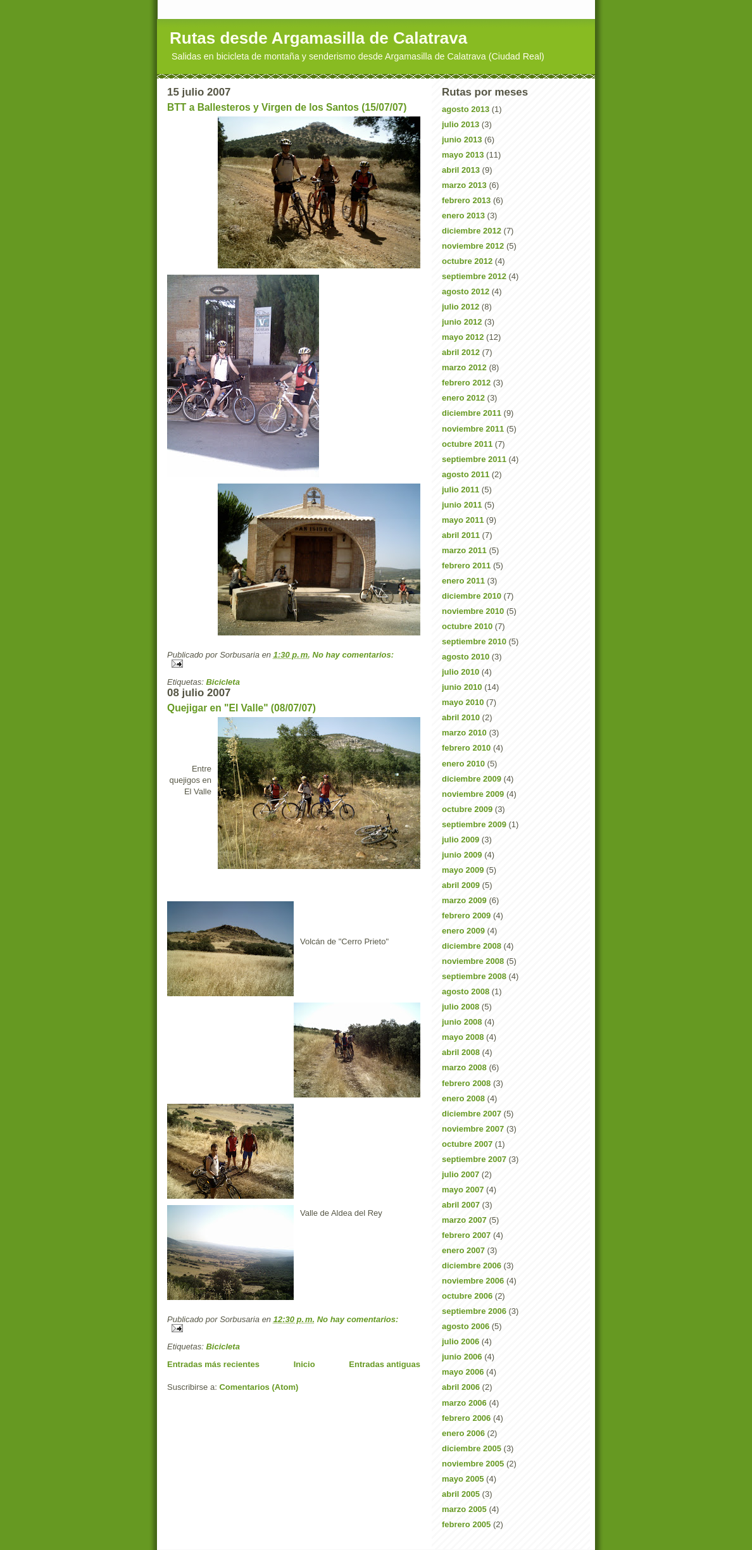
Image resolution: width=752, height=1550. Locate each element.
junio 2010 (462, 687)
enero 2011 (463, 580)
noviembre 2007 (473, 1129)
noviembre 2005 (473, 1463)
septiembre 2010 (474, 641)
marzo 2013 (464, 185)
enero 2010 (463, 763)
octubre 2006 (467, 1296)
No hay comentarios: (353, 654)
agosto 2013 (465, 109)
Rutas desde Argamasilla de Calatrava (318, 37)
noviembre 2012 (473, 246)
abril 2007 (461, 1204)
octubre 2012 (467, 261)
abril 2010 (461, 717)
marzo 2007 (464, 1220)
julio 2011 (460, 489)
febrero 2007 (466, 1235)
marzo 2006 (464, 1403)
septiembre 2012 (474, 276)
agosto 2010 (465, 656)
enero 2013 (463, 215)
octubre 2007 (467, 1144)
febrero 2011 (466, 565)
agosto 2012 (465, 291)
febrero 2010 (466, 748)
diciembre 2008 (471, 946)
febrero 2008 (466, 1083)
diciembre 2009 (471, 779)
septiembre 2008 (474, 976)
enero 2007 (463, 1250)
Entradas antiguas (384, 1364)
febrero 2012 (466, 382)
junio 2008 (462, 1022)
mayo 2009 (463, 870)
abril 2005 (461, 1494)
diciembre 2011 (471, 413)
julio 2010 (460, 672)
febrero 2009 (466, 915)
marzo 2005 (464, 1509)
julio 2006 (460, 1341)
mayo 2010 (463, 702)
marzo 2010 (464, 732)
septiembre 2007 (474, 1159)
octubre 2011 (467, 444)
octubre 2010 (467, 626)
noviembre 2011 (473, 429)
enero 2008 (463, 1098)
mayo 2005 (463, 1479)
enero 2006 (463, 1433)
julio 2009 (460, 839)
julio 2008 (460, 1006)
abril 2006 (461, 1387)
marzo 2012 (464, 367)
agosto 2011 (465, 474)
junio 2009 (462, 854)
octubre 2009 (467, 809)
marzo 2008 (464, 1067)
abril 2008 (461, 1052)
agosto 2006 (465, 1326)
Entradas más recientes (213, 1364)
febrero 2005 (466, 1524)
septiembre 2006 (474, 1311)
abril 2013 (461, 170)
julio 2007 (460, 1174)
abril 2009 (461, 885)
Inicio (304, 1364)
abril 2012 (461, 352)
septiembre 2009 (474, 824)
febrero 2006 (466, 1418)
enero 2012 (463, 398)
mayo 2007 (463, 1189)
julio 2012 (460, 306)
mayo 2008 (463, 1037)
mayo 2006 (463, 1372)
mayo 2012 (463, 337)
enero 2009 (463, 930)
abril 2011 (461, 535)
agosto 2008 (465, 991)
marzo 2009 (464, 900)
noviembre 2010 (473, 611)
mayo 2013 (463, 154)
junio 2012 (462, 322)
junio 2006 (462, 1356)
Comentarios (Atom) (258, 1387)
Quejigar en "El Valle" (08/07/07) (241, 708)
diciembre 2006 (471, 1265)
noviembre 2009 (473, 794)
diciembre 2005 (471, 1448)
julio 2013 (460, 124)
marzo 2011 (464, 550)
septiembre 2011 (474, 459)
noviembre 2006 (473, 1280)
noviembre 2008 (473, 961)
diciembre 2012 (471, 230)
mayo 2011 (463, 520)
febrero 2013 (466, 200)
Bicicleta (222, 682)
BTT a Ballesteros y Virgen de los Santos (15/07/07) (286, 107)
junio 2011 (462, 504)
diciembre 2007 (471, 1113)
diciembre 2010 (471, 596)
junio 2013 (462, 139)
